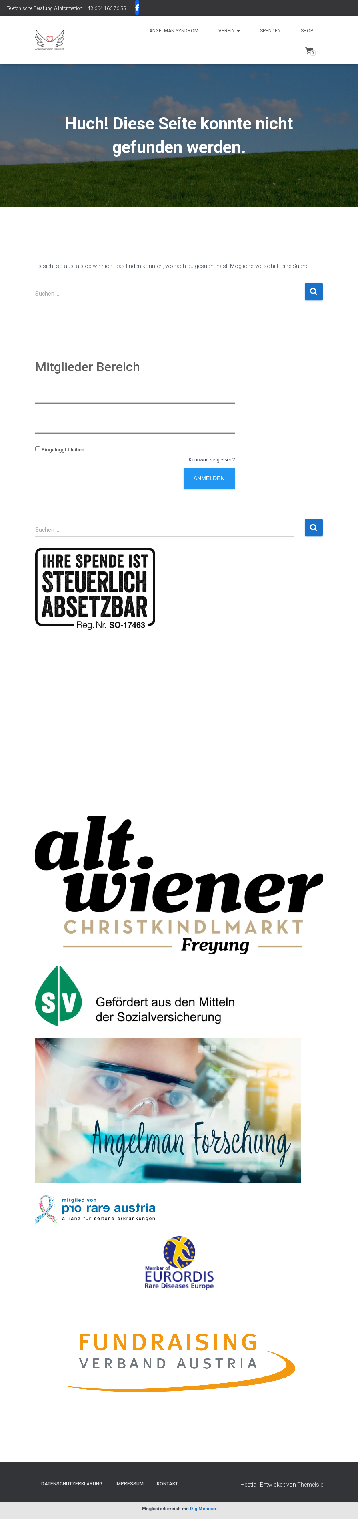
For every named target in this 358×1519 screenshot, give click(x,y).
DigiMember (203, 1508)
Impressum (130, 1484)
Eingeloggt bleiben (60, 450)
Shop (307, 31)
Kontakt (167, 1484)
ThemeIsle (310, 1484)
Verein (229, 31)
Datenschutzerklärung (71, 1484)
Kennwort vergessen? (211, 460)
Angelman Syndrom (173, 31)
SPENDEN (270, 31)
